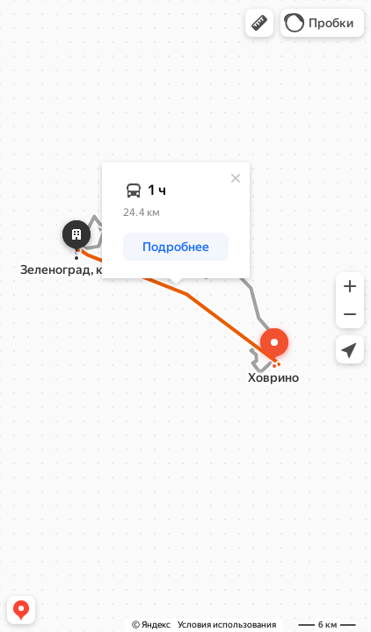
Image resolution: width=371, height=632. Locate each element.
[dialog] (176, 220)
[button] (259, 23)
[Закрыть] (236, 178)
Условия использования (227, 624)
